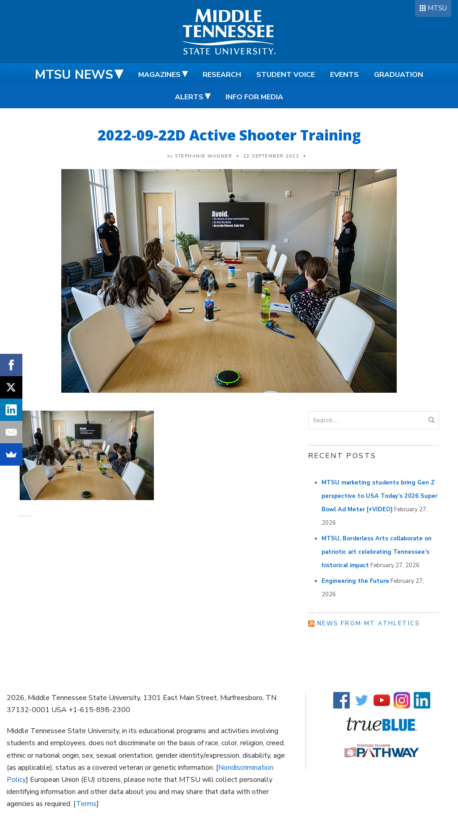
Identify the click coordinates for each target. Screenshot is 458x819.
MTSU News (74, 74)
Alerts (189, 97)
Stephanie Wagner (203, 156)
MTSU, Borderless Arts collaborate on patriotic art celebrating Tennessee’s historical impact (377, 552)
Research (222, 75)
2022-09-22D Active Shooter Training (229, 134)
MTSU (437, 8)
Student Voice (285, 75)
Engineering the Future (355, 581)
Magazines (159, 75)
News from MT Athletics (368, 624)
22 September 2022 (271, 156)
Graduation (398, 75)
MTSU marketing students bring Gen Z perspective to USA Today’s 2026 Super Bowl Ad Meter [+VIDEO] (379, 496)
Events (344, 75)
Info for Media (254, 97)
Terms (86, 804)
